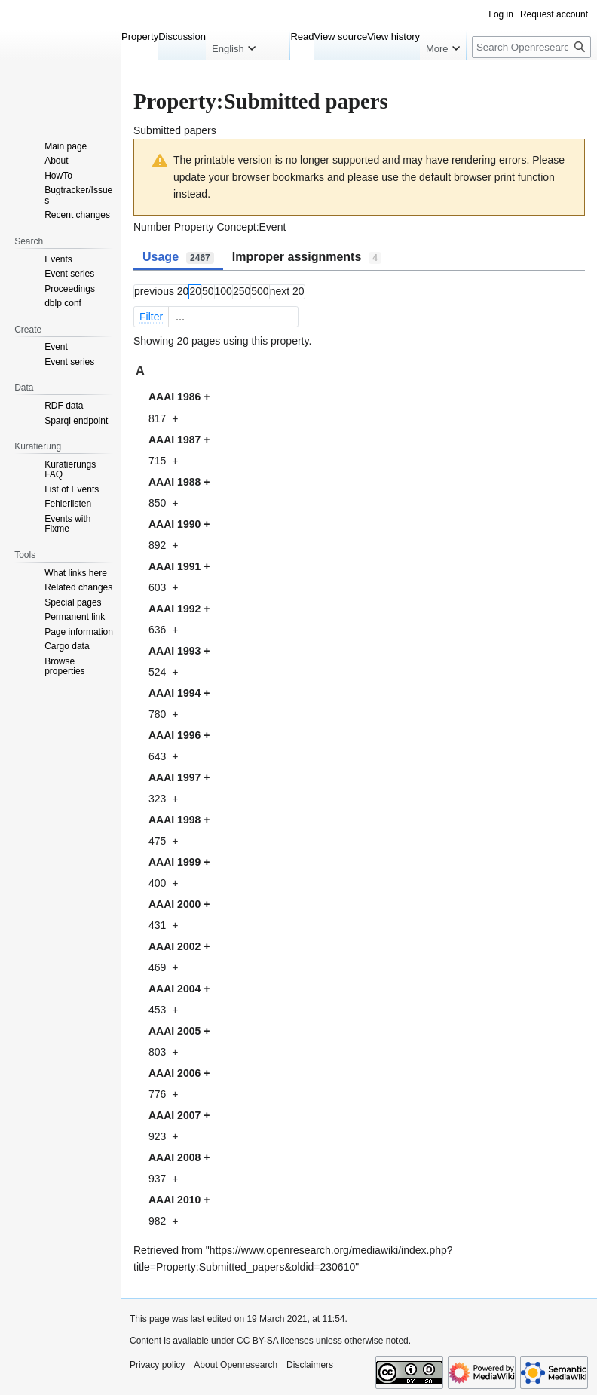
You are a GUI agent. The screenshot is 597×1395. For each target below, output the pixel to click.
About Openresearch (235, 1365)
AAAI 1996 (174, 735)
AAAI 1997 (174, 777)
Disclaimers (309, 1365)
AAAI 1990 (174, 524)
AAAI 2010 (174, 1200)
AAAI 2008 (174, 1157)
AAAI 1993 (174, 651)
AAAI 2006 (174, 1073)
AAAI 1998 (174, 820)
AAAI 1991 (174, 566)
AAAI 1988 (174, 482)
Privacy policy (157, 1365)
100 (223, 291)
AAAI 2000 (174, 904)
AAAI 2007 (174, 1115)
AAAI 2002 (174, 946)
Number (152, 227)
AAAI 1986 (174, 397)
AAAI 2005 (174, 1031)
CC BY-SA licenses (275, 1340)
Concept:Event (251, 227)
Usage (178, 257)
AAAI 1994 (174, 693)
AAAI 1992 (174, 608)
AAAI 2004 (174, 989)
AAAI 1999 (174, 862)
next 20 (287, 291)
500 (259, 291)
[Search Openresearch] (531, 47)
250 (241, 291)
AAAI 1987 (174, 440)
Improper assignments (306, 257)
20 (195, 291)
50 (208, 291)
